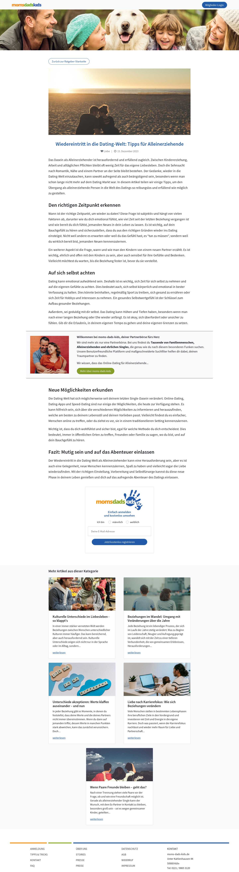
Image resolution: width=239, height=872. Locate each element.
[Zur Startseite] (26, 4)
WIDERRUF (127, 860)
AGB (123, 854)
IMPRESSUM (128, 865)
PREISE (80, 865)
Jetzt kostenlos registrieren (119, 542)
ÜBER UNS (81, 848)
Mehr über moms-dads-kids (95, 371)
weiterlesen (59, 652)
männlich (117, 522)
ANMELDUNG (37, 848)
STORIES (81, 854)
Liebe (105, 151)
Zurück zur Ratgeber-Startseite (69, 61)
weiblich (134, 522)
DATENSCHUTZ (129, 848)
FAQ (32, 865)
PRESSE (80, 860)
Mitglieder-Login (214, 5)
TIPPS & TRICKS (39, 854)
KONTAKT (35, 860)
